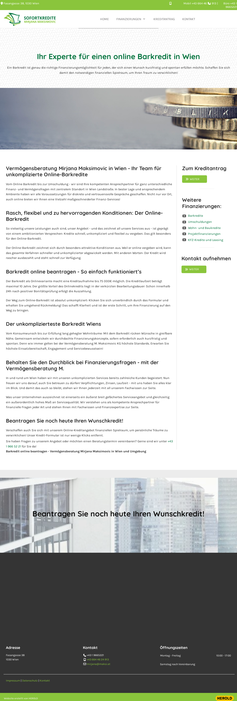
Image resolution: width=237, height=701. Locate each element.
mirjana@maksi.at (98, 666)
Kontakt (45, 680)
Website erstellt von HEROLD (21, 698)
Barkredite (195, 215)
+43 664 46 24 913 (204, 3)
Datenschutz (30, 680)
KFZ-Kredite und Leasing (205, 240)
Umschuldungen (200, 222)
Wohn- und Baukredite (204, 228)
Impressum (13, 680)
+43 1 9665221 (231, 5)
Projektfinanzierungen (204, 234)
